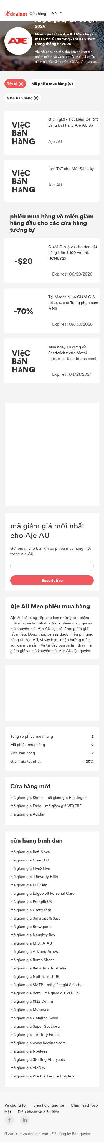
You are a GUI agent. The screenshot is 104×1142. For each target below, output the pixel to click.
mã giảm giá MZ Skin (28, 885)
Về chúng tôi (16, 1105)
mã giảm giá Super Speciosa (35, 1026)
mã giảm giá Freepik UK (31, 901)
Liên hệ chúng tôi (49, 1105)
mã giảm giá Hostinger (66, 797)
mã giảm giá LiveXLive (30, 868)
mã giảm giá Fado (25, 805)
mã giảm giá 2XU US (62, 993)
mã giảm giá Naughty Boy (32, 934)
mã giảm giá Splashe (65, 984)
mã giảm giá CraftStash (30, 909)
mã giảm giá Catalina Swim (34, 1017)
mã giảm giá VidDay (27, 1067)
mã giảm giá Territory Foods (34, 1034)
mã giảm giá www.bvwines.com (38, 1042)
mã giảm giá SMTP (26, 984)
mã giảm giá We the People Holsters (42, 1076)
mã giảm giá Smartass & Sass (35, 918)
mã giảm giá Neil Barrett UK (34, 976)
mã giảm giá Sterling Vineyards (37, 1059)
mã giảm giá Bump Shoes (32, 959)
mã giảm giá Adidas (27, 814)
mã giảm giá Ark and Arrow (34, 951)
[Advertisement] (52, 454)
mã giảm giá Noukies (28, 1051)
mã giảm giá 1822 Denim (31, 1001)
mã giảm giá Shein (26, 797)
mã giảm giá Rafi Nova (30, 851)
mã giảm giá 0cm (25, 993)
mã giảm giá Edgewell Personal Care (42, 893)
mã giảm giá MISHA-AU (31, 943)
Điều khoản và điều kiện (38, 1111)
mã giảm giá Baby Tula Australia (38, 968)
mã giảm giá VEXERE (63, 805)
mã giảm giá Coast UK (29, 860)
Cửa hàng (37, 13)
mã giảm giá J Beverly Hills (34, 876)
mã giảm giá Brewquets (30, 926)
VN (54, 13)
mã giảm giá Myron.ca (29, 1009)
